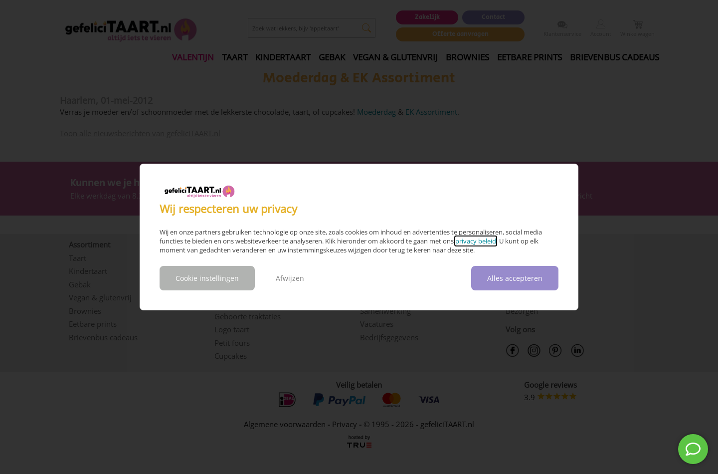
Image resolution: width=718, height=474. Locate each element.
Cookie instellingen (207, 278)
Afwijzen (290, 278)
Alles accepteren (514, 278)
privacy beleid (475, 241)
